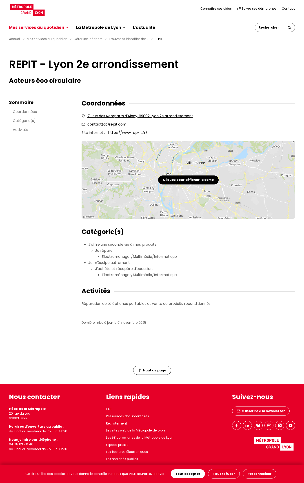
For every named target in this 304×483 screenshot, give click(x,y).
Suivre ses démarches (256, 8)
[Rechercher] (269, 27)
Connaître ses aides (216, 8)
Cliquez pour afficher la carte (188, 179)
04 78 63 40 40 (21, 444)
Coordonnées (25, 111)
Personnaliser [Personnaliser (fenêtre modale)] (260, 474)
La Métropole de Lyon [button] (100, 27)
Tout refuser (224, 474)
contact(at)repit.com (106, 124)
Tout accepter (187, 474)
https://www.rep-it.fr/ (127, 132)
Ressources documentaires (127, 416)
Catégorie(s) (24, 120)
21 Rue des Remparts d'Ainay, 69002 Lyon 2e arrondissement (140, 116)
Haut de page (152, 370)
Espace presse (117, 445)
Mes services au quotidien (47, 39)
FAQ (109, 409)
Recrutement (116, 423)
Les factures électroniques (127, 451)
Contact (288, 8)
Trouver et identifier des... (129, 39)
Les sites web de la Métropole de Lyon (135, 430)
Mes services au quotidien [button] (38, 27)
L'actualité (144, 27)
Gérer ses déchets (88, 39)
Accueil (14, 39)
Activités (20, 129)
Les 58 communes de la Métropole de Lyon (139, 437)
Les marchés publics (122, 459)
